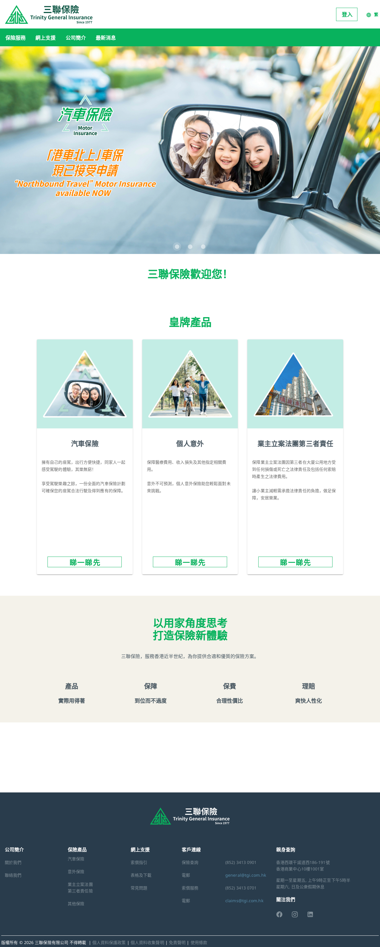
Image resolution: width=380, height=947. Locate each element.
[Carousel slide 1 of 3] (177, 246)
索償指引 (139, 862)
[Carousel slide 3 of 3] (203, 246)
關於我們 (13, 862)
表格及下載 (141, 875)
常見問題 (139, 888)
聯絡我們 (13, 875)
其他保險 (76, 903)
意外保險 (76, 871)
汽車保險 (76, 859)
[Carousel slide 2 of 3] (190, 246)
